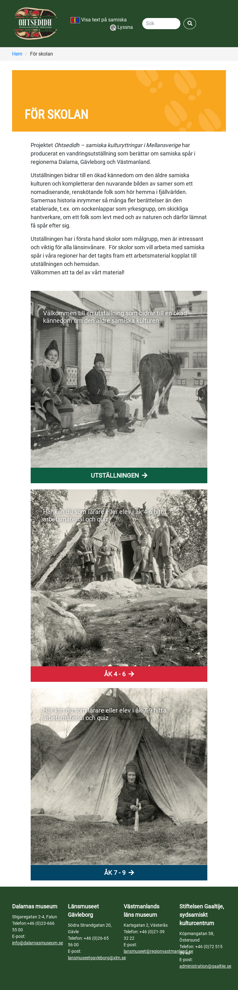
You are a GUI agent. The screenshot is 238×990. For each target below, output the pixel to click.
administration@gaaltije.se (205, 966)
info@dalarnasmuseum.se (37, 942)
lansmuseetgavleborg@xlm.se (97, 957)
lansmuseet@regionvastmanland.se (158, 951)
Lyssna (121, 27)
